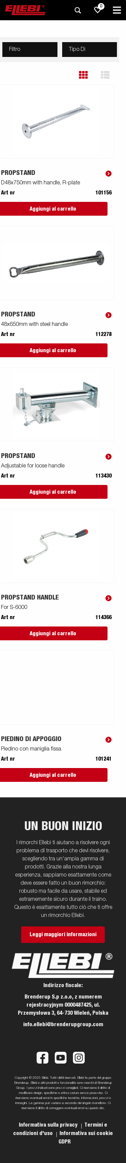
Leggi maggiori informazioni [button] (63, 934)
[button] (88, 75)
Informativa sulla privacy (49, 1125)
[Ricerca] (77, 10)
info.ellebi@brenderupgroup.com (63, 1024)
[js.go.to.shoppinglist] (98, 10)
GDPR (64, 1141)
